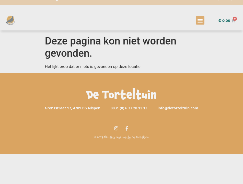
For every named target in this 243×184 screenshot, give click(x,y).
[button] (200, 16)
